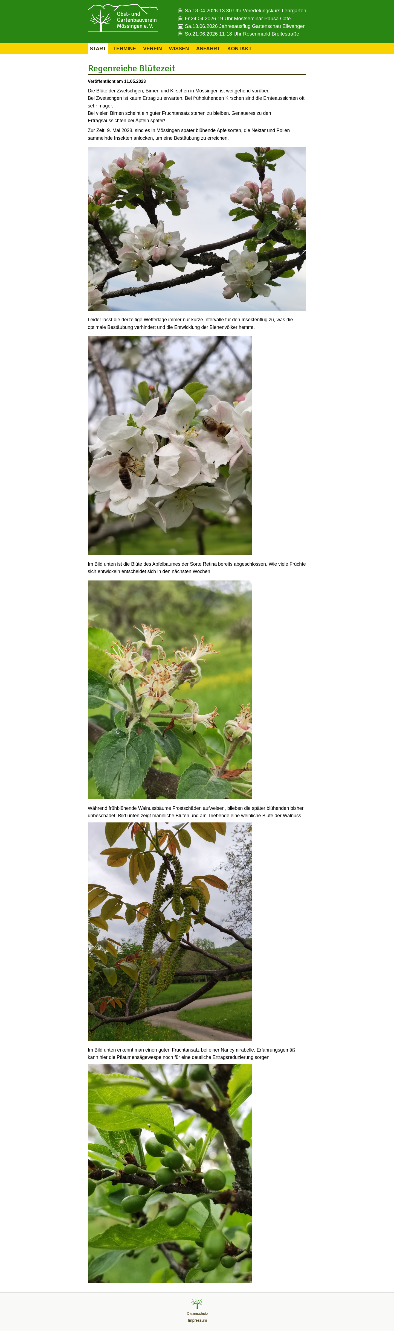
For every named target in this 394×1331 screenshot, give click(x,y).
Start (98, 48)
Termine (124, 48)
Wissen (179, 48)
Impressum (197, 1320)
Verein (152, 48)
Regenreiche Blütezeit (131, 68)
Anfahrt (208, 48)
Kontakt (239, 48)
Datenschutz (197, 1313)
